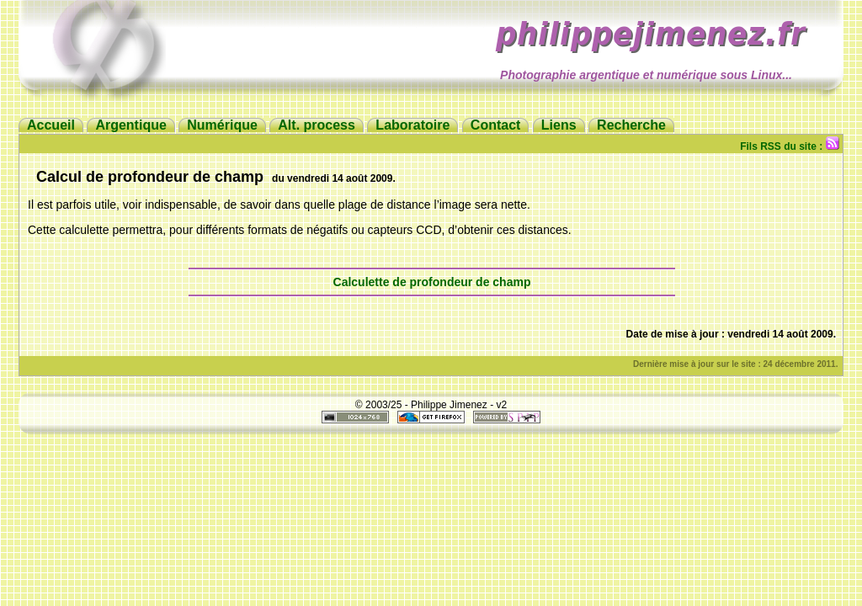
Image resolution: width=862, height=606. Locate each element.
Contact (496, 125)
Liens (559, 125)
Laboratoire (412, 125)
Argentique (130, 125)
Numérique (222, 125)
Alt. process (316, 125)
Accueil (51, 125)
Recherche (631, 125)
